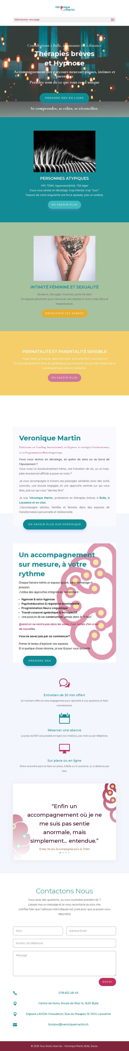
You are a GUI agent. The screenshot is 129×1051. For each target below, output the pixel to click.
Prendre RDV (39, 660)
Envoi (107, 981)
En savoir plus (64, 204)
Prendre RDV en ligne (64, 97)
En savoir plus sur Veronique (54, 524)
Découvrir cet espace (64, 313)
